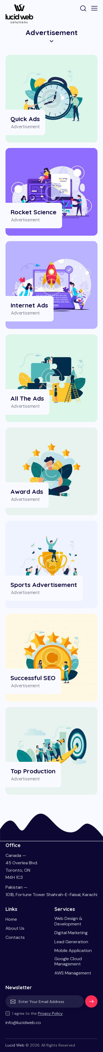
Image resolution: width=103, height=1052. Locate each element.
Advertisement (25, 126)
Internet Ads (29, 305)
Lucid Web (14, 1045)
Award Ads (26, 491)
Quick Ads (25, 118)
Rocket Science (33, 212)
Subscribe (91, 1003)
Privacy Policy (50, 1013)
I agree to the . (37, 1013)
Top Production (32, 771)
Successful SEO (32, 678)
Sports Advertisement (43, 584)
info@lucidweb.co (23, 1022)
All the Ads (27, 398)
